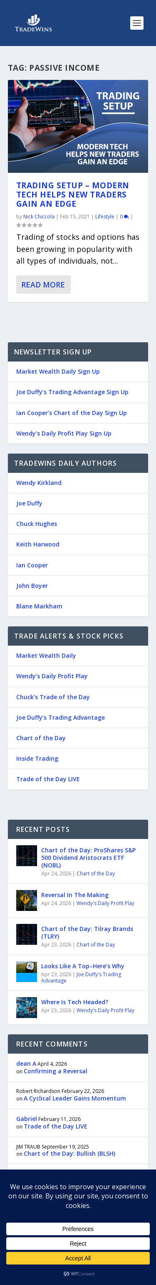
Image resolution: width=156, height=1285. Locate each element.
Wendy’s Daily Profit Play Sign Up (63, 433)
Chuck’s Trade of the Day (53, 697)
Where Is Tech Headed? (74, 1002)
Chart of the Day (41, 738)
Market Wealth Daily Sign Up (58, 371)
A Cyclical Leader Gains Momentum (75, 1098)
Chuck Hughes (36, 524)
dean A (26, 1063)
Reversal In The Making (75, 895)
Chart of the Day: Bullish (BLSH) (69, 1153)
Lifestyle (104, 216)
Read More (43, 285)
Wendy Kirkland (39, 483)
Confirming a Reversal (55, 1071)
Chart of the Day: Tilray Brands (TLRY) (87, 932)
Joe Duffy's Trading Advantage (81, 978)
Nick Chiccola (38, 216)
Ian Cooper (32, 565)
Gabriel (26, 1119)
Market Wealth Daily (46, 655)
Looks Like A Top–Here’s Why (82, 966)
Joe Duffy (29, 503)
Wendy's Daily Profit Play (105, 903)
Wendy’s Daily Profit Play (52, 676)
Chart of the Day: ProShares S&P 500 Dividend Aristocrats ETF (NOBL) (88, 857)
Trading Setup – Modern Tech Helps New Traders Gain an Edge (72, 194)
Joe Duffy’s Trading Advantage (60, 717)
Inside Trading (37, 758)
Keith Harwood (37, 544)
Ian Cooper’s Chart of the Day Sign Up (71, 413)
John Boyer (32, 586)
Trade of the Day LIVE (48, 779)
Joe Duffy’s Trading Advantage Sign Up (72, 392)
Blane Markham (39, 606)
